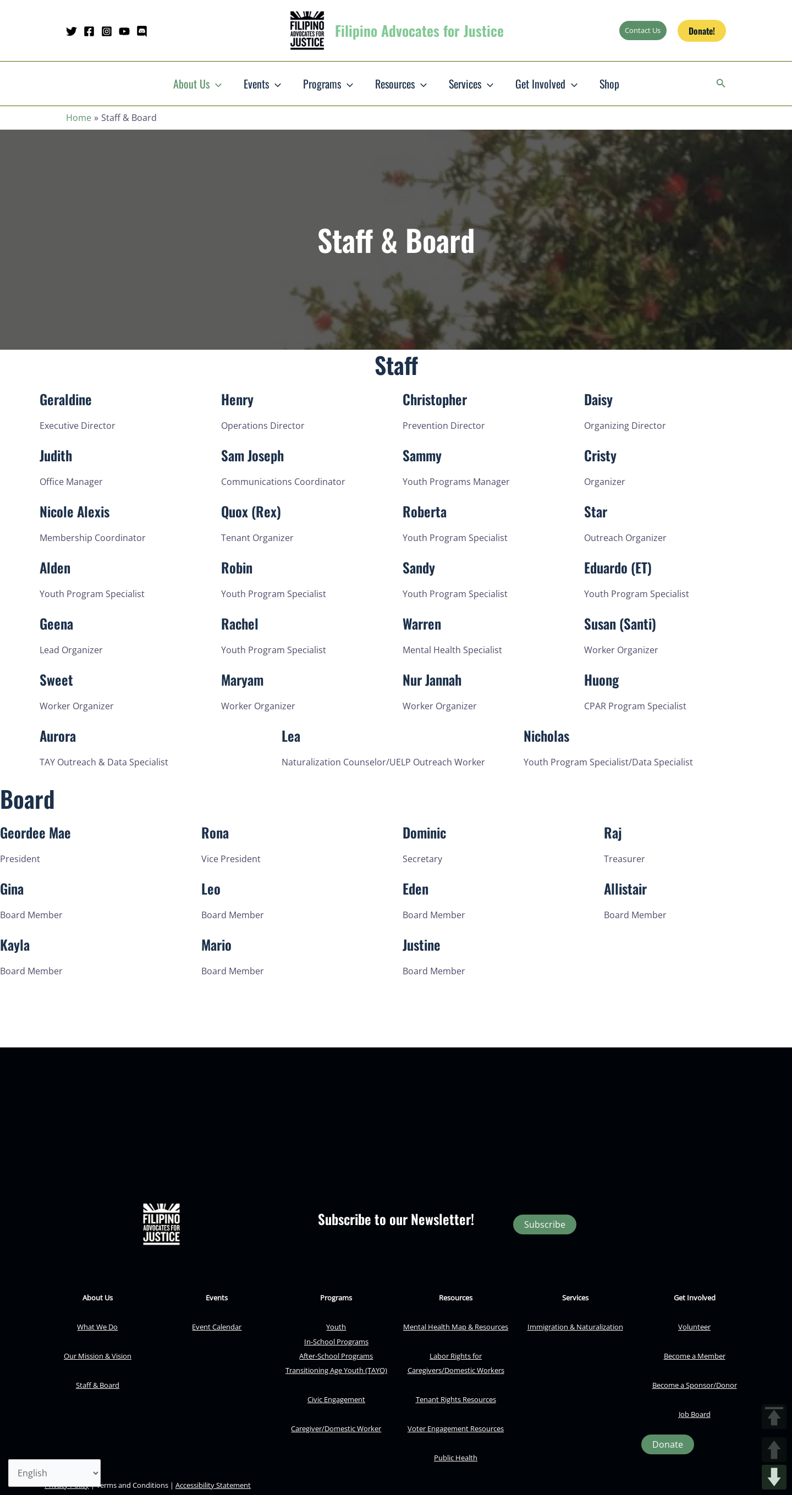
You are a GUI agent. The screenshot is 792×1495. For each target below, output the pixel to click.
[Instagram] (106, 31)
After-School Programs (336, 1356)
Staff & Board (97, 1385)
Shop (609, 83)
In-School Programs (336, 1342)
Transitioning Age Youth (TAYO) (336, 1370)
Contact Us (643, 30)
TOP (774, 1416)
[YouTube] (124, 31)
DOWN (774, 1477)
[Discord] (141, 31)
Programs (328, 84)
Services (471, 84)
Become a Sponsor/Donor (694, 1385)
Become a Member (694, 1356)
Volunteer (694, 1327)
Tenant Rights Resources (456, 1399)
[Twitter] (71, 31)
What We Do (97, 1327)
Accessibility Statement (213, 1485)
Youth (336, 1327)
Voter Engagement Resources (456, 1428)
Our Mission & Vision (97, 1356)
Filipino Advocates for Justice (419, 30)
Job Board (695, 1414)
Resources (401, 84)
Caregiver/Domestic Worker (336, 1428)
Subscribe (544, 1224)
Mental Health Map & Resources (455, 1327)
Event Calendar (216, 1327)
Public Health (455, 1458)
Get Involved (546, 84)
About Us (197, 84)
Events (262, 84)
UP (774, 1449)
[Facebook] (89, 31)
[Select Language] (54, 1473)
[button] (702, 31)
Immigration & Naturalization (575, 1327)
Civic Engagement (336, 1399)
